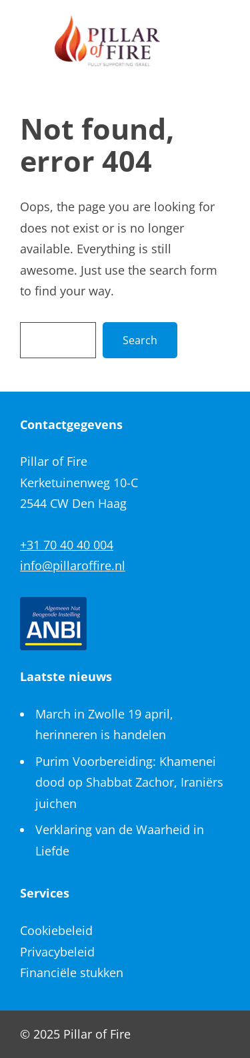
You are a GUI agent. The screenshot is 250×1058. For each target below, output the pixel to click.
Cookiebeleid (56, 930)
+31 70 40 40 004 (66, 545)
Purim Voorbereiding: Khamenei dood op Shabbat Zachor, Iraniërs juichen (129, 782)
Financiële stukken (71, 972)
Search (140, 340)
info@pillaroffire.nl (72, 565)
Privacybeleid (57, 952)
